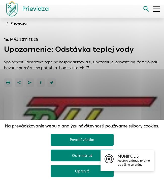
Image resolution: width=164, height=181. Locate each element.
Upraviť (82, 171)
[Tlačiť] (8, 82)
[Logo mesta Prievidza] (25, 8)
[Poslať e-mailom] (30, 82)
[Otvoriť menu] (156, 9)
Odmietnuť (82, 155)
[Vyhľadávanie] (146, 9)
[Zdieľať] (19, 82)
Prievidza (19, 23)
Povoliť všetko (82, 139)
